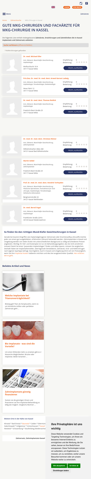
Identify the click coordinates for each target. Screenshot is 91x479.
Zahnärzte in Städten (34, 462)
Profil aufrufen (75, 68)
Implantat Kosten (21, 253)
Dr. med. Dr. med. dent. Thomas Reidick (39, 100)
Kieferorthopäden (11, 468)
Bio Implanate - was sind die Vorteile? (63, 296)
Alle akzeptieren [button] (59, 466)
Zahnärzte (85, 14)
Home (4, 20)
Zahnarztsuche (16, 20)
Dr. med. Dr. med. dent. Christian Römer (39, 139)
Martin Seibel (28, 161)
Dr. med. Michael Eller (32, 56)
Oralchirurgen (10, 462)
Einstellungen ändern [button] (61, 470)
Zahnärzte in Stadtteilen (31, 466)
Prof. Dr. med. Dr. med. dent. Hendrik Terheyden (43, 183)
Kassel (42, 377)
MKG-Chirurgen (10, 465)
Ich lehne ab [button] (73, 466)
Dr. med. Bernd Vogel (32, 207)
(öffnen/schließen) (18, 45)
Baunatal (25, 374)
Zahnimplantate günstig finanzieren (18, 344)
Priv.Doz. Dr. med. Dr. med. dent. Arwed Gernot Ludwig (46, 78)
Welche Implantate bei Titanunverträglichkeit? (17, 296)
